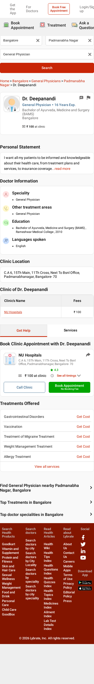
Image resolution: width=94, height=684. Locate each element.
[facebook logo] (83, 539)
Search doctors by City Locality (30, 559)
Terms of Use (67, 577)
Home (4, 81)
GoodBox (8, 614)
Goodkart (8, 544)
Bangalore (20, 81)
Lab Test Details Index (50, 625)
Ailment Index (49, 614)
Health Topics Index (48, 595)
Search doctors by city (30, 544)
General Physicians (46, 81)
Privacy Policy (68, 585)
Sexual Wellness (8, 577)
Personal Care (8, 603)
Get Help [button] (23, 330)
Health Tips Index (48, 557)
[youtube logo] (83, 559)
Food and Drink (8, 594)
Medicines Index (51, 605)
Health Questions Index (51, 569)
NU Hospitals (13, 312)
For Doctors (32, 9)
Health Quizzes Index (49, 582)
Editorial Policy (69, 594)
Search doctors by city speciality (32, 592)
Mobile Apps (68, 568)
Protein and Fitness (10, 559)
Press (67, 601)
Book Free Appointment (59, 8)
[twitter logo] (83, 546)
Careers (69, 561)
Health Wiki (48, 546)
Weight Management (11, 585)
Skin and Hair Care (8, 568)
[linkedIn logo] (83, 553)
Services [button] (70, 330)
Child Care (9, 610)
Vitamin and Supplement (10, 551)
